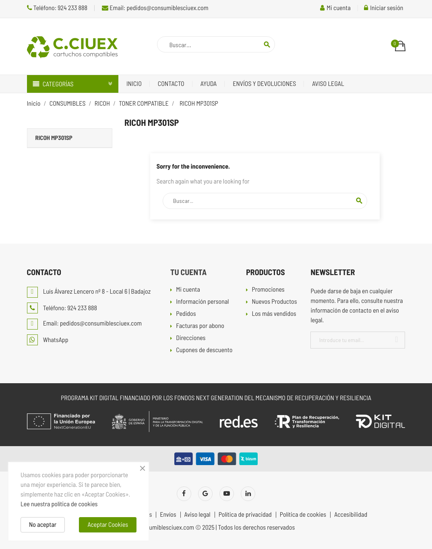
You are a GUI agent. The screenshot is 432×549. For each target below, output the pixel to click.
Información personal (202, 302)
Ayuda (208, 84)
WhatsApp (47, 340)
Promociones (268, 289)
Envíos (168, 514)
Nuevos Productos (274, 302)
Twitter (205, 493)
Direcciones (190, 338)
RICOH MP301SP (53, 137)
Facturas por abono (200, 326)
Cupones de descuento (204, 350)
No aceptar (42, 524)
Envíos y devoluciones (264, 84)
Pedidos (186, 314)
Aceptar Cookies (107, 524)
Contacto (171, 84)
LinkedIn (248, 493)
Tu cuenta (188, 272)
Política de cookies (303, 514)
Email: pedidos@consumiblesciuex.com (155, 8)
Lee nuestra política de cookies (59, 504)
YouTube (226, 493)
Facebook (184, 493)
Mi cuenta (188, 289)
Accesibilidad (350, 514)
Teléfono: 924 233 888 (57, 8)
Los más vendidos (274, 314)
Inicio (134, 84)
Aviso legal (328, 84)
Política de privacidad (245, 514)
